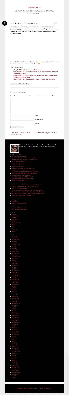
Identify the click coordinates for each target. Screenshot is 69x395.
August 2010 (15, 353)
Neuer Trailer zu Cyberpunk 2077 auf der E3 (22, 177)
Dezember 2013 (15, 298)
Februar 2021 (15, 236)
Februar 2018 (15, 250)
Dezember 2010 (15, 348)
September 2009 (16, 372)
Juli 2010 (14, 355)
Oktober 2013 (15, 301)
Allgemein (14, 214)
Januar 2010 (15, 365)
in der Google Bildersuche (46, 62)
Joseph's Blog (15, 201)
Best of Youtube (15, 216)
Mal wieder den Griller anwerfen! (19, 156)
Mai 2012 (14, 325)
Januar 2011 (15, 346)
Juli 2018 (14, 246)
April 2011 (14, 341)
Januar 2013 (15, 315)
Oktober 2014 (15, 282)
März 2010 (14, 362)
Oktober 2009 (15, 370)
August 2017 (15, 258)
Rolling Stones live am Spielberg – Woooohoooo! (23, 170)
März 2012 (14, 329)
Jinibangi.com (15, 200)
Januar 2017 (15, 262)
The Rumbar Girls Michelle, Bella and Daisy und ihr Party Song (27, 190)
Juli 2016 (14, 267)
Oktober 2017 (15, 255)
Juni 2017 (14, 260)
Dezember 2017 (15, 253)
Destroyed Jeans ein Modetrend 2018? (21, 175)
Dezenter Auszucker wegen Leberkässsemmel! (23, 178)
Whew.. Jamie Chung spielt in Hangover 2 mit (22, 195)
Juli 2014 (14, 286)
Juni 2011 (14, 338)
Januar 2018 (15, 251)
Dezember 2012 (15, 317)
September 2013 (16, 303)
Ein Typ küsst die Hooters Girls (19, 161)
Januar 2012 (15, 332)
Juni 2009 (14, 377)
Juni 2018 (14, 248)
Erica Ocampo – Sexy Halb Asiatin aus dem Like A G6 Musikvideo (27, 185)
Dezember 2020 (15, 239)
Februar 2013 (15, 313)
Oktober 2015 (15, 272)
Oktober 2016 (15, 263)
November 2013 (15, 300)
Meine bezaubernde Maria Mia (19, 203)
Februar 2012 (15, 331)
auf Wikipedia (23, 62)
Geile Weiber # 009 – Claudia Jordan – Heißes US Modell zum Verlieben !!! (34, 79)
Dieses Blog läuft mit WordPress (25, 388)
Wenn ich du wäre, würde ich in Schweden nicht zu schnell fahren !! (28, 192)
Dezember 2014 (15, 279)
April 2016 (14, 269)
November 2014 (15, 281)
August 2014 (15, 284)
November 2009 (15, 369)
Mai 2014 (14, 289)
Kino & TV (14, 221)
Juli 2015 (14, 277)
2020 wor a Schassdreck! (18, 163)
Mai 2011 (14, 339)
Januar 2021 (15, 237)
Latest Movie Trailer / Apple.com (19, 208)
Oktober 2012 (15, 320)
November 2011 (15, 334)
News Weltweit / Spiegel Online (19, 209)
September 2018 (16, 244)
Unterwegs (14, 229)
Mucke (27, 83)
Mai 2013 (14, 310)
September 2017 (16, 256)
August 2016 (15, 265)
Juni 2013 (14, 308)
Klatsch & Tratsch (16, 223)
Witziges (14, 231)
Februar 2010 (15, 364)
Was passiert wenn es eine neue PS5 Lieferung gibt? (24, 159)
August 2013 (15, 305)
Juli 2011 (14, 336)
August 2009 (15, 374)
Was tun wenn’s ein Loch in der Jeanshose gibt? (23, 158)
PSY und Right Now (37, 26)
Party (13, 226)
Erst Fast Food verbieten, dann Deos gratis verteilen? (24, 173)
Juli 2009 (14, 376)
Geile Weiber (22, 83)
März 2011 (14, 343)
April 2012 (14, 327)
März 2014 (14, 293)
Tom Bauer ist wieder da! (17, 166)
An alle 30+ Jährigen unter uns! (19, 180)
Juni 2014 (14, 287)
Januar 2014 (15, 296)
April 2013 (14, 312)
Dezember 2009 (15, 367)
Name (36, 115)
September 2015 (16, 274)
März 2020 (14, 243)
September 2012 (16, 322)
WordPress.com (47, 388)
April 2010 (14, 360)
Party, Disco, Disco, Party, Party (19, 188)
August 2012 (15, 324)
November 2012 (15, 319)
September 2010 (16, 351)
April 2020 (14, 241)
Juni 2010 (14, 357)
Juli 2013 (14, 306)
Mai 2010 (14, 358)
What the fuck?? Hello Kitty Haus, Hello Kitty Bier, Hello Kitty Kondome (28, 193)
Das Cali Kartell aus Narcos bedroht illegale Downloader (25, 171)
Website (37, 123)
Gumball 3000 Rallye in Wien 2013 (47, 132)
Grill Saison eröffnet (16, 165)
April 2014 (14, 291)
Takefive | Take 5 (34, 7)
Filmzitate (14, 217)
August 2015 (15, 275)
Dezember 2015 (15, 270)
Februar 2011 (15, 345)
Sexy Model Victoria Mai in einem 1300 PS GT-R (27, 69)
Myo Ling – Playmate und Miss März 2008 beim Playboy (25, 186)
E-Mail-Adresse (39, 119)
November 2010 (15, 350)
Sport (13, 228)
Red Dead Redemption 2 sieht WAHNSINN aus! (23, 168)
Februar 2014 (15, 294)
